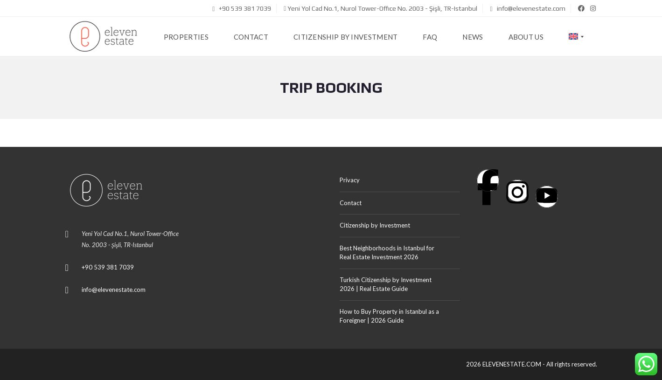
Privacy (350, 180)
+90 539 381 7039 (241, 8)
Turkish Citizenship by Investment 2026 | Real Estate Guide (386, 284)
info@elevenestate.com (527, 8)
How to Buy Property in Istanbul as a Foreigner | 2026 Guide (389, 316)
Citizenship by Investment (375, 225)
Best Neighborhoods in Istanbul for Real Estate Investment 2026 (387, 252)
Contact (351, 203)
